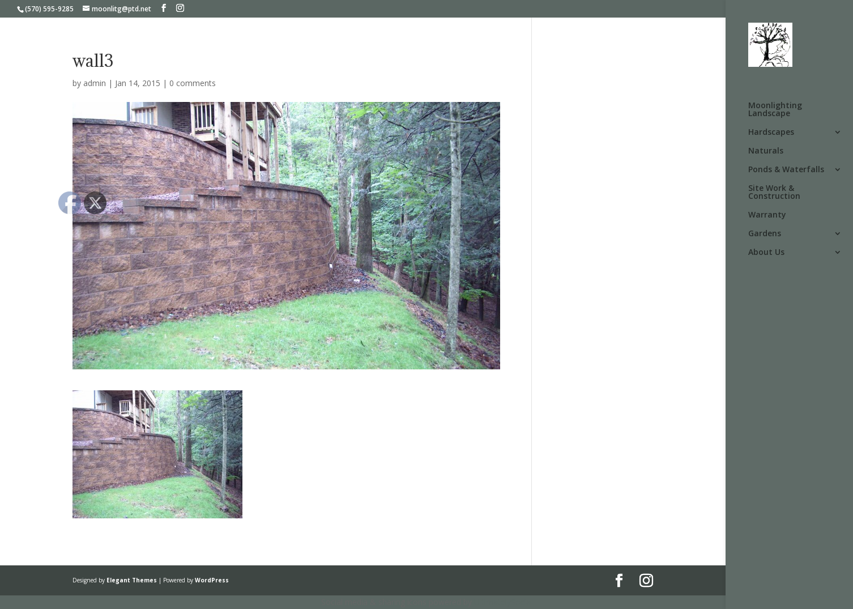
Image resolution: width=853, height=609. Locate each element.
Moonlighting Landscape (775, 109)
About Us (766, 252)
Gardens (764, 234)
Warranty (767, 215)
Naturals (765, 151)
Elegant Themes (131, 580)
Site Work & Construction (774, 192)
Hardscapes (771, 132)
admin (94, 83)
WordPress (212, 580)
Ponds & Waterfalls (786, 169)
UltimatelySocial (503, 602)
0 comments (192, 83)
